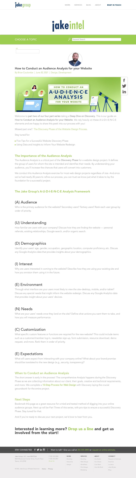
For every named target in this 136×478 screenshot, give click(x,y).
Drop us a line (81, 429)
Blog (88, 5)
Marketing (84, 470)
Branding (69, 459)
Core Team (97, 464)
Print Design (84, 467)
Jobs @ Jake (112, 467)
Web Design (84, 462)
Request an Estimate (114, 459)
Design (54, 72)
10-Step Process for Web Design (59, 384)
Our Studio (97, 459)
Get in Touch (115, 5)
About (98, 5)
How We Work (98, 467)
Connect (111, 456)
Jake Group (23, 5)
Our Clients (97, 462)
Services (78, 5)
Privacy (50, 469)
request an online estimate (103, 450)
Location (111, 464)
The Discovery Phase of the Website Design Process (60, 129)
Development (65, 72)
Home (44, 469)
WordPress (84, 464)
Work (67, 5)
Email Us (51, 461)
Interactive (70, 462)
